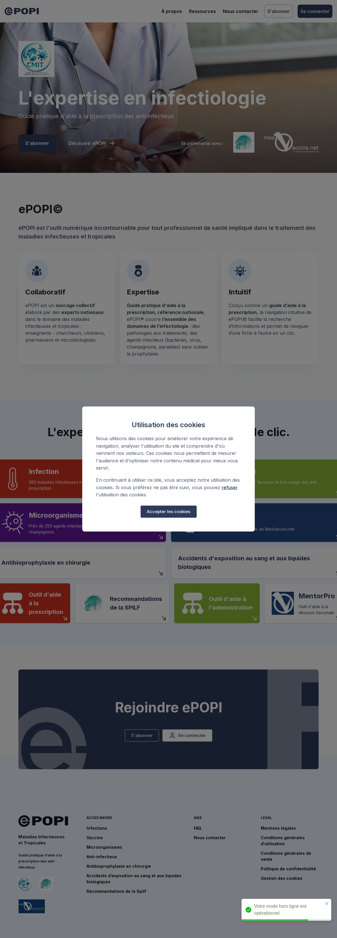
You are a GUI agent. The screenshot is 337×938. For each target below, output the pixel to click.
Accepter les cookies (169, 512)
